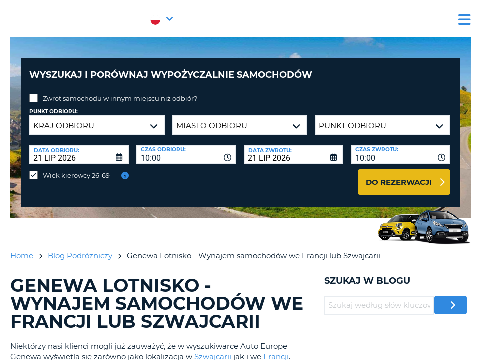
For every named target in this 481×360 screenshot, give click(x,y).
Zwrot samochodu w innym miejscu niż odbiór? (120, 91)
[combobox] (186, 147)
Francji (276, 349)
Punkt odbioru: (53, 104)
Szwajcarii (212, 349)
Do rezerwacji (399, 175)
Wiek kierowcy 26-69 (76, 168)
